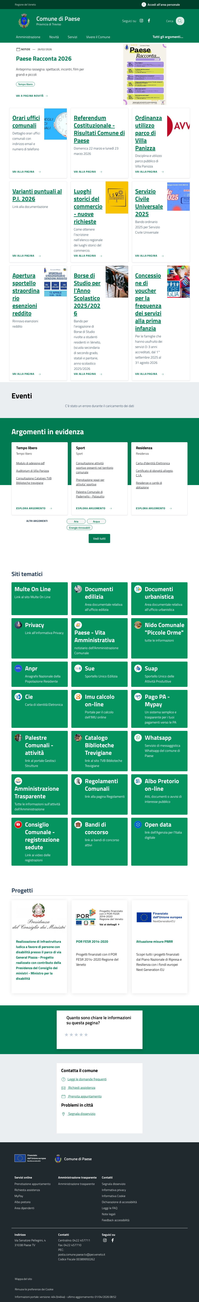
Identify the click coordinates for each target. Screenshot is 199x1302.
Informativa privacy (114, 1190)
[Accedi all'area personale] (162, 4)
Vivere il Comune (98, 36)
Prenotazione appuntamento (32, 1184)
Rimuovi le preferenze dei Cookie (34, 1289)
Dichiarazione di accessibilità (119, 1202)
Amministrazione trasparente (76, 1184)
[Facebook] (146, 20)
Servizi (72, 36)
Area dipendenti (24, 1208)
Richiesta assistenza (27, 1190)
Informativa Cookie (113, 1196)
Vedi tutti (99, 538)
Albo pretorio (22, 1202)
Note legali (108, 1214)
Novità (54, 36)
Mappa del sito (23, 1279)
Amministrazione (28, 36)
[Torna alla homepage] (75, 1158)
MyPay (18, 1196)
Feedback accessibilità (115, 1220)
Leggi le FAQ (109, 1208)
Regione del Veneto (25, 4)
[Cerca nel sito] (179, 20)
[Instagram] (139, 20)
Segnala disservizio (113, 1184)
